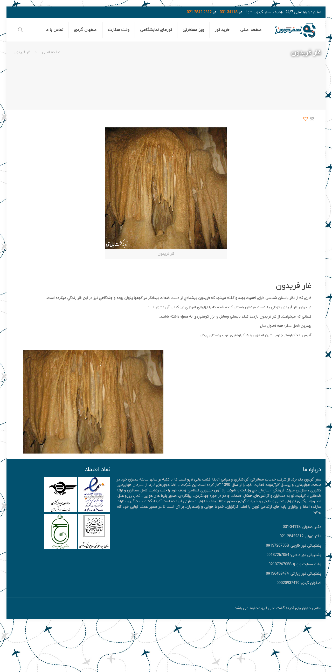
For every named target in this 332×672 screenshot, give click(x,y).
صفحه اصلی (51, 52)
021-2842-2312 (199, 12)
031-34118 (228, 12)
